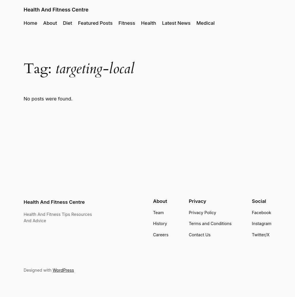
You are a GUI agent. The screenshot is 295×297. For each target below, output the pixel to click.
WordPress (63, 270)
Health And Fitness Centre (56, 10)
